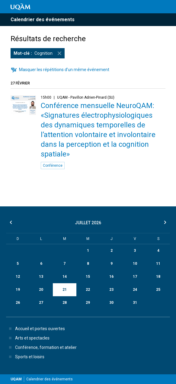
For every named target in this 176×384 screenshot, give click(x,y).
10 (135, 263)
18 (158, 276)
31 (135, 302)
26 (18, 302)
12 (18, 276)
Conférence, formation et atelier (42, 347)
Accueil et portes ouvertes (36, 328)
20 (41, 289)
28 (64, 302)
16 (111, 276)
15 (88, 276)
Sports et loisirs (25, 357)
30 (111, 302)
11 (158, 263)
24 (135, 289)
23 (111, 289)
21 (64, 289)
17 (135, 276)
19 (18, 289)
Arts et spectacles (28, 338)
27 (41, 302)
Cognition (39, 53)
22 (88, 289)
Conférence (52, 165)
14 (64, 276)
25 (158, 289)
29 (88, 302)
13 (41, 276)
